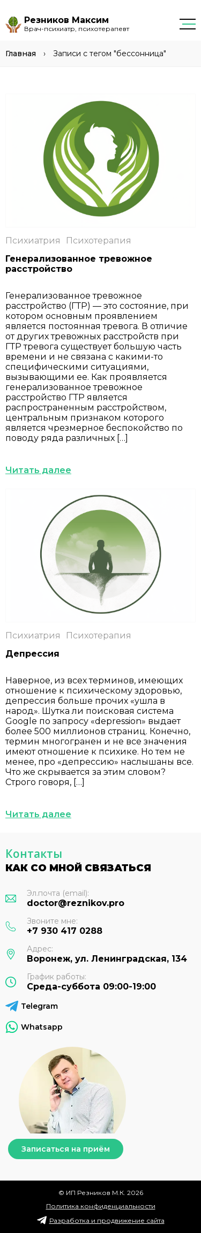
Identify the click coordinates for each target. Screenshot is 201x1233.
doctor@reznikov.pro (75, 903)
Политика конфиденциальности (100, 1206)
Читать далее (38, 470)
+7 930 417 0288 (64, 931)
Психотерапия (98, 240)
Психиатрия (33, 240)
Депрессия (32, 654)
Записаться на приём (65, 1149)
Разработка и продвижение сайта (107, 1220)
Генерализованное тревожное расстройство (78, 264)
